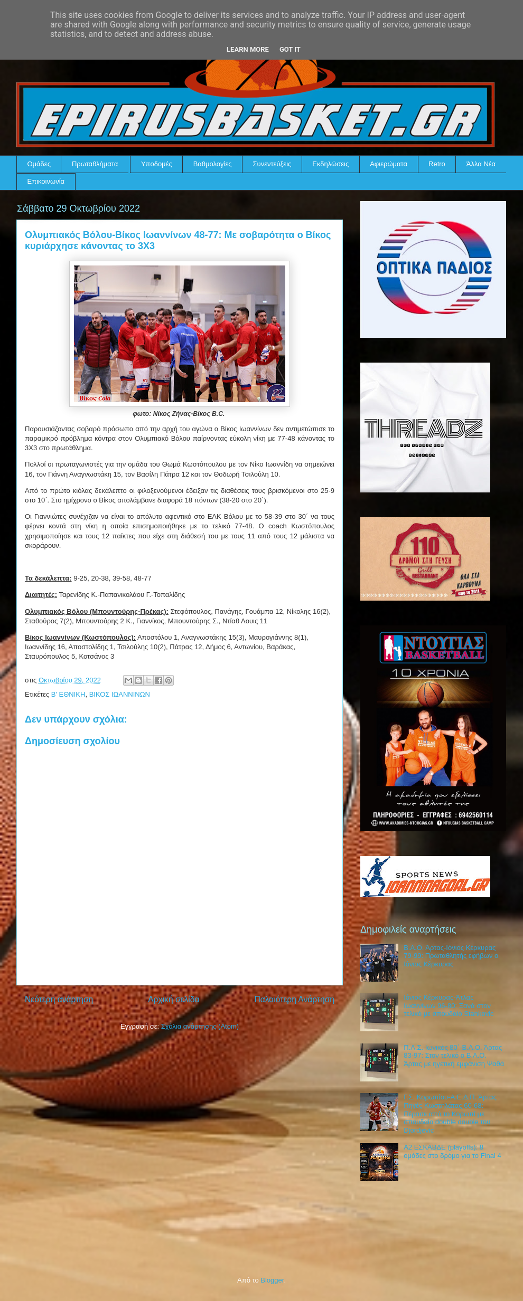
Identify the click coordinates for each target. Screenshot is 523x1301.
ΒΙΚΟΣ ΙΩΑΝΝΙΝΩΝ (119, 694)
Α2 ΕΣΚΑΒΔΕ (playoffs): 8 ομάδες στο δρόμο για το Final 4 (452, 1151)
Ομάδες (39, 164)
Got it (290, 49)
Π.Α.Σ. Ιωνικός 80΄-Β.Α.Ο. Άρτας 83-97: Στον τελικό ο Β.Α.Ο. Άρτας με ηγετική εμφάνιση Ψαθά (454, 1055)
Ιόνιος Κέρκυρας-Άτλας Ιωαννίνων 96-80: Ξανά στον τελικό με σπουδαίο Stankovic (448, 1005)
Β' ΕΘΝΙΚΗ (68, 694)
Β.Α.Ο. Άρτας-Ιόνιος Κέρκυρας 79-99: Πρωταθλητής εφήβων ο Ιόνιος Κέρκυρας (451, 956)
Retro (436, 164)
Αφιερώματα (388, 164)
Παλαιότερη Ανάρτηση (294, 999)
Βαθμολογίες (212, 164)
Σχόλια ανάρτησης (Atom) (200, 1026)
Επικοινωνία (46, 181)
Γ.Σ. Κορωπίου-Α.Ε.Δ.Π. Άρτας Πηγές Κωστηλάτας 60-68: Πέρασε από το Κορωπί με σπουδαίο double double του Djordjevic (450, 1113)
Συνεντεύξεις (272, 164)
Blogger (272, 1280)
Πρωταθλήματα (95, 164)
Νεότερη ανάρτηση (59, 999)
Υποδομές (156, 164)
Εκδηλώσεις (330, 164)
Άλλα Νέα (481, 164)
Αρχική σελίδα (173, 999)
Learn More (248, 49)
